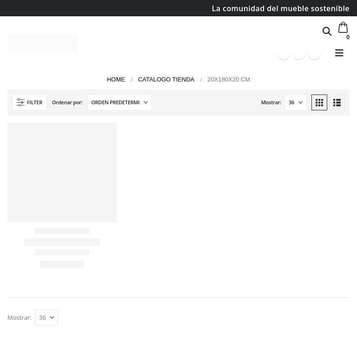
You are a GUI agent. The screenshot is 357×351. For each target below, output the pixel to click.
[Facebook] (283, 53)
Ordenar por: (67, 102)
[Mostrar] (295, 102)
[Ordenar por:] (119, 102)
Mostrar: (271, 102)
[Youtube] (298, 53)
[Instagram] (314, 53)
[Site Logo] (42, 43)
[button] (327, 31)
